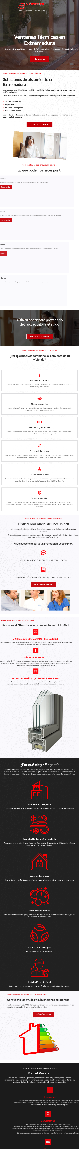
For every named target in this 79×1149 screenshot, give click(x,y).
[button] (8, 7)
